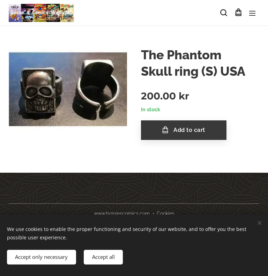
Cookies (165, 213)
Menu (252, 13)
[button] (223, 13)
